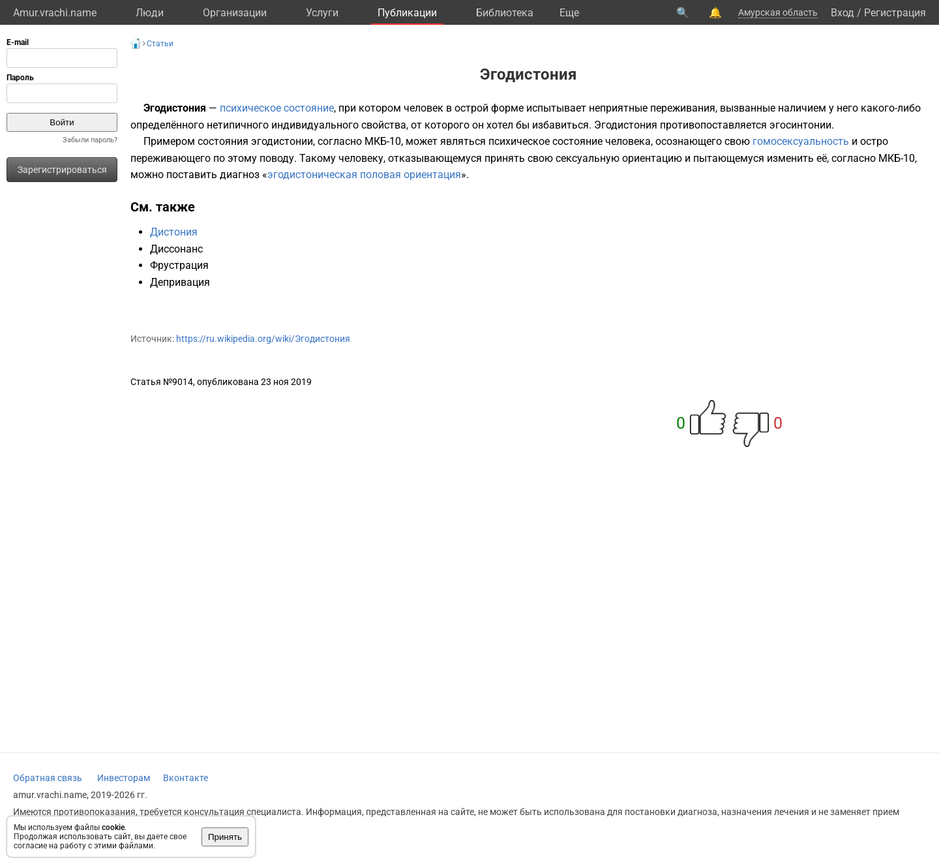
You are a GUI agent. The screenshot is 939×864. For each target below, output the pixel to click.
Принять (225, 837)
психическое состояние (277, 108)
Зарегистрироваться (62, 169)
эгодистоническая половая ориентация (364, 174)
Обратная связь (47, 778)
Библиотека (504, 13)
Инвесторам (123, 778)
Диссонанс (176, 249)
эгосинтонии (800, 125)
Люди (150, 13)
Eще (569, 13)
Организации (235, 13)
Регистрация (895, 13)
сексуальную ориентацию (619, 158)
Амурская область (778, 12)
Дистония (174, 232)
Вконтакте (185, 778)
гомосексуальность (801, 141)
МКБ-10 (383, 141)
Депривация (180, 282)
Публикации (407, 13)
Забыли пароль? (90, 140)
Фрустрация (179, 265)
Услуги (322, 13)
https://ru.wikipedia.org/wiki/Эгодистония (263, 338)
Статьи (160, 43)
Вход (842, 13)
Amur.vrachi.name (55, 13)
